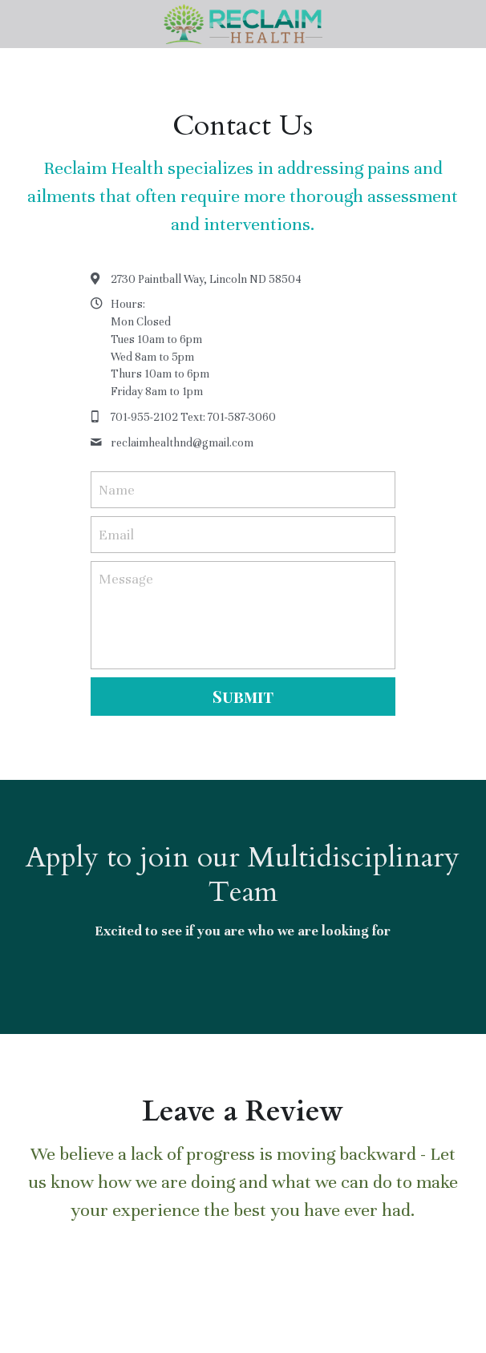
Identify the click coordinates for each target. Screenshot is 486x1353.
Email (116, 534)
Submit (243, 696)
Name (117, 490)
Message (126, 579)
